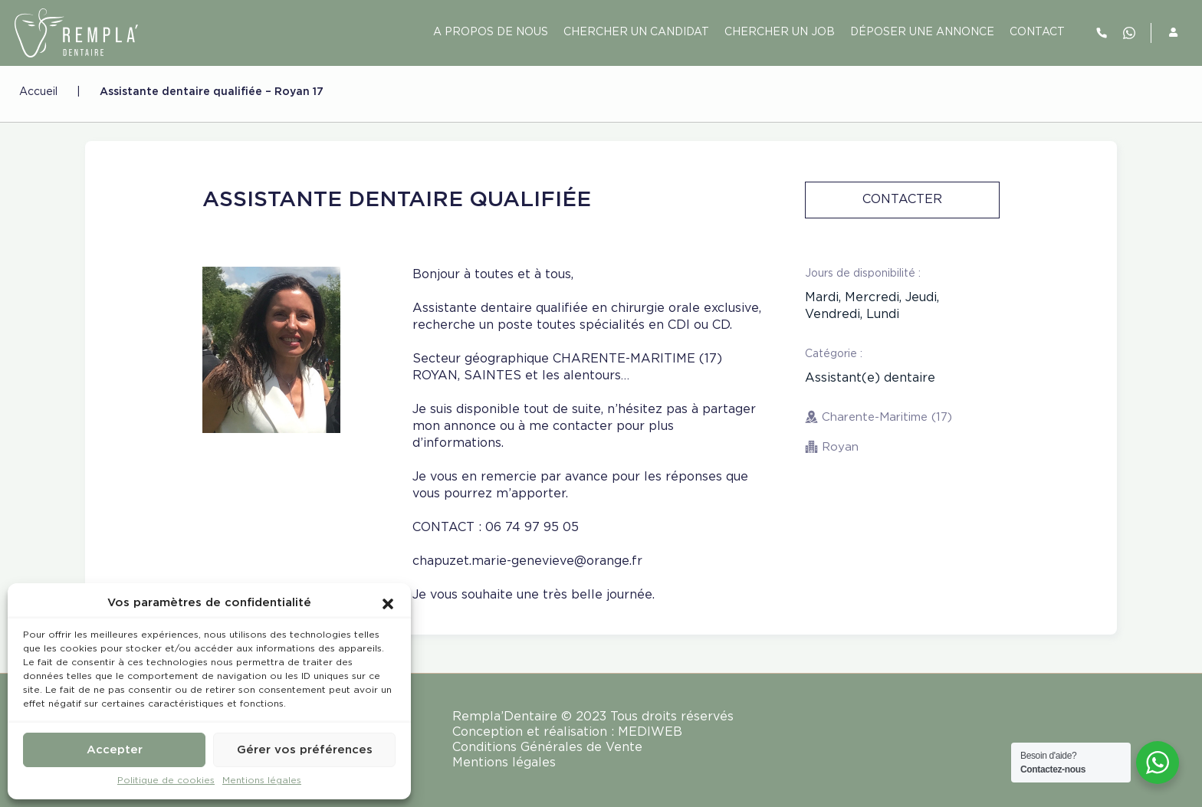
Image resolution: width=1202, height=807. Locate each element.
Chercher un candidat (636, 32)
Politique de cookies (166, 780)
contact (1037, 32)
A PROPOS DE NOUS (490, 32)
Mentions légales (261, 780)
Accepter (115, 750)
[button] (388, 603)
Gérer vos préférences (305, 750)
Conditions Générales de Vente (547, 747)
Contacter (902, 199)
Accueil (38, 92)
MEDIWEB (650, 732)
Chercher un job (779, 32)
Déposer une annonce (922, 32)
